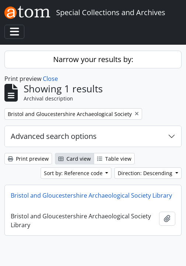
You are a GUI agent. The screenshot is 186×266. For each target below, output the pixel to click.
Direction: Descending (146, 173)
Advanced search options (54, 136)
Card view (74, 158)
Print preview (28, 158)
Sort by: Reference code (74, 173)
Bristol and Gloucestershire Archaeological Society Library (91, 195)
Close (50, 79)
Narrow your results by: (93, 59)
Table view (114, 158)
